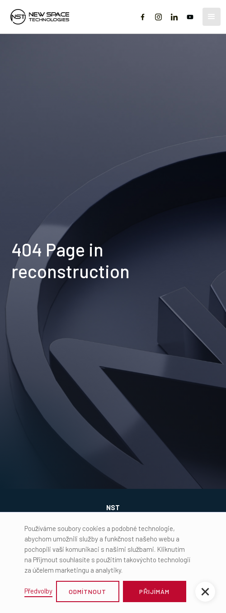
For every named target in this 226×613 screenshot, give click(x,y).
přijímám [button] (154, 591)
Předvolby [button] (38, 591)
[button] (211, 17)
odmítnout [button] (87, 591)
